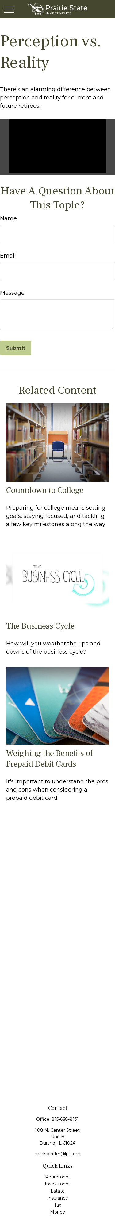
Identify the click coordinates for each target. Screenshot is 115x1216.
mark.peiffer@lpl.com (57, 1153)
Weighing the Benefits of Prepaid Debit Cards (49, 758)
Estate (58, 1191)
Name (8, 218)
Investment (57, 1184)
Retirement (57, 1177)
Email (8, 255)
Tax (57, 1205)
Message (12, 293)
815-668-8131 (65, 1119)
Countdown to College (45, 490)
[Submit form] (15, 348)
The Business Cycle (40, 626)
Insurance (57, 1198)
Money (57, 1212)
